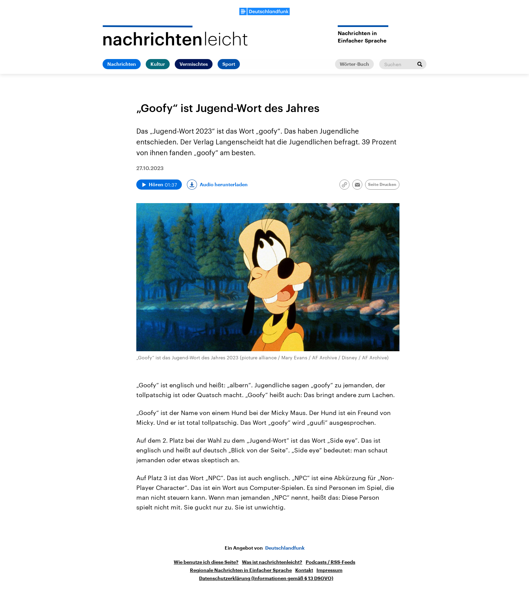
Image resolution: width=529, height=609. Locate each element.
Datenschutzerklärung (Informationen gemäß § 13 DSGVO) (266, 578)
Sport (228, 64)
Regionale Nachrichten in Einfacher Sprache (241, 570)
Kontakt (304, 570)
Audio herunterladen (224, 184)
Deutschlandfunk (285, 548)
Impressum (329, 570)
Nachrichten (121, 64)
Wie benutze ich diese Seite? (206, 562)
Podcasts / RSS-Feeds (330, 562)
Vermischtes (193, 64)
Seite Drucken (382, 185)
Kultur (157, 64)
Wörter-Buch (354, 64)
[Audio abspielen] (159, 184)
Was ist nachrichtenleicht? (272, 562)
